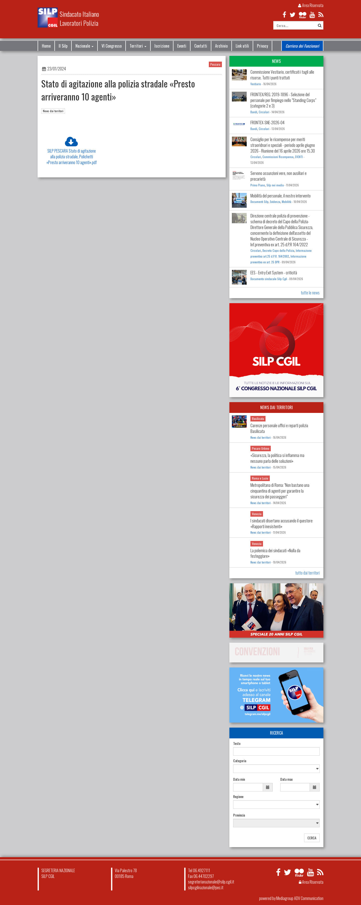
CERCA (311, 837)
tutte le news (310, 293)
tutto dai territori (307, 573)
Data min (239, 779)
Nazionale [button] (84, 46)
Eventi (181, 46)
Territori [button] (138, 46)
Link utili (242, 46)
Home (46, 46)
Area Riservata (310, 5)
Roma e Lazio (260, 478)
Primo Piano (257, 185)
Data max (286, 779)
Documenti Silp (259, 202)
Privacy (262, 46)
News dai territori (53, 111)
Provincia (239, 815)
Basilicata (258, 418)
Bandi (253, 112)
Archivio (221, 46)
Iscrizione (161, 46)
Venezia (256, 514)
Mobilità (286, 202)
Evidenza (275, 202)
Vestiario (255, 84)
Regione (238, 796)
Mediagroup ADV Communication (299, 898)
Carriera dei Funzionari (302, 46)
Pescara (215, 64)
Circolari (264, 112)
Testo (236, 743)
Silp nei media (275, 185)
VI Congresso (112, 46)
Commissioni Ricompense (278, 157)
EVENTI (299, 157)
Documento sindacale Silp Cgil (268, 279)
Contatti (200, 46)
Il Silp (63, 46)
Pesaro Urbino (260, 448)
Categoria (239, 760)
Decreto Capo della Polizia (278, 251)
